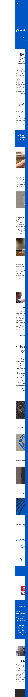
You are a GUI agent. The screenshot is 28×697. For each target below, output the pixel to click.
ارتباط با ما (6, 560)
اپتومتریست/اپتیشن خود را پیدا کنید (17, 560)
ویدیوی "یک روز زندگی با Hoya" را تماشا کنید (15, 335)
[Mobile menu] (3, 3)
